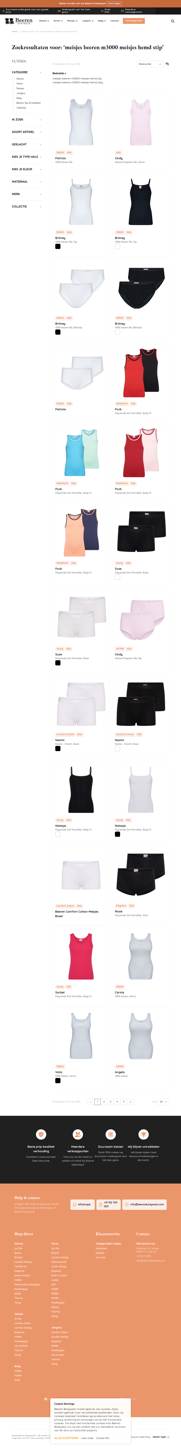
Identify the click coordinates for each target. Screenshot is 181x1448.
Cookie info (102, 1438)
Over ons (100, 1257)
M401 (17, 1380)
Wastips (100, 1253)
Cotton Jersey (58, 1267)
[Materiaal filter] (27, 182)
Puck (118, 409)
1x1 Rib (18, 1319)
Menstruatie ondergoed (27, 1285)
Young (18, 1303)
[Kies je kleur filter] (27, 169)
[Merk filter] (27, 194)
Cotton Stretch (58, 1262)
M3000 (18, 1280)
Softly (18, 1294)
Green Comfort (22, 1276)
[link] (91, 1102)
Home (14, 32)
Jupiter (55, 1280)
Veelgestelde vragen (108, 1244)
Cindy (119, 158)
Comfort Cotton (23, 1323)
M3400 (18, 1376)
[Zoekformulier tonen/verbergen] (173, 21)
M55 (53, 1285)
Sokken (55, 1307)
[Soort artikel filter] (27, 132)
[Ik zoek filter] (27, 119)
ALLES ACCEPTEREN (66, 1438)
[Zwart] (57, 246)
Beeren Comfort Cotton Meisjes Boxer (76, 914)
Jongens (56, 1327)
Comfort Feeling (23, 1262)
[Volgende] (130, 1102)
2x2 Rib (18, 1248)
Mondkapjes (21, 1289)
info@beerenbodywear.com (150, 1261)
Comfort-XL (21, 1267)
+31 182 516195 (143, 1256)
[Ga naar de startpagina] (19, 21)
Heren (55, 1244)
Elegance (19, 1271)
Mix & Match (21, 1346)
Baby (18, 1366)
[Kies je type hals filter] (27, 157)
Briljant (18, 1257)
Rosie (118, 911)
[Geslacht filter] (27, 144)
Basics (18, 1253)
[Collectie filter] (27, 206)
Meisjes (19, 1314)
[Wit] (117, 246)
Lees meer (87, 1438)
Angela (120, 1072)
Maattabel (101, 1248)
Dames (19, 1244)
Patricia (60, 158)
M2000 (54, 1289)
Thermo (19, 1298)
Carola (119, 992)
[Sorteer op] (150, 64)
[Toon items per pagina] (163, 1101)
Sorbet (60, 992)
